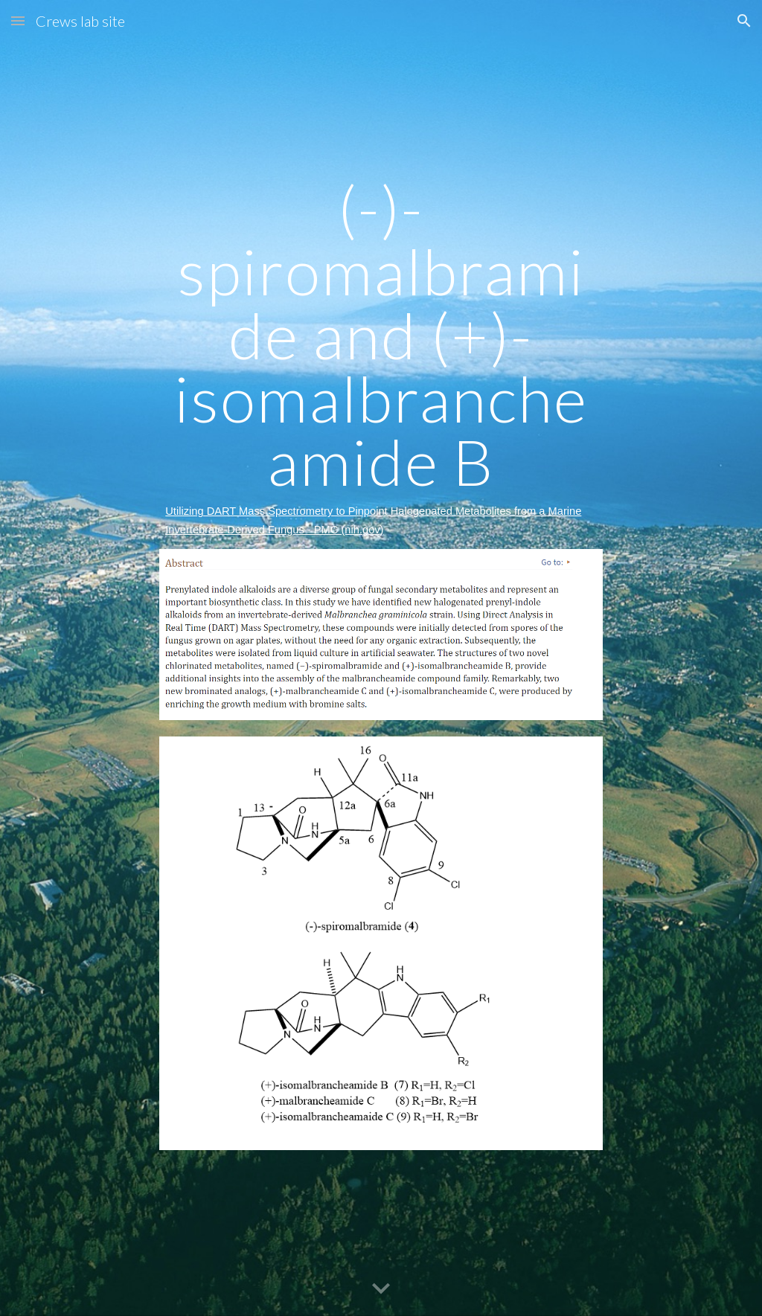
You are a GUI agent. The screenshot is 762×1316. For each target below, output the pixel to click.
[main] (380, 358)
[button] (18, 20)
